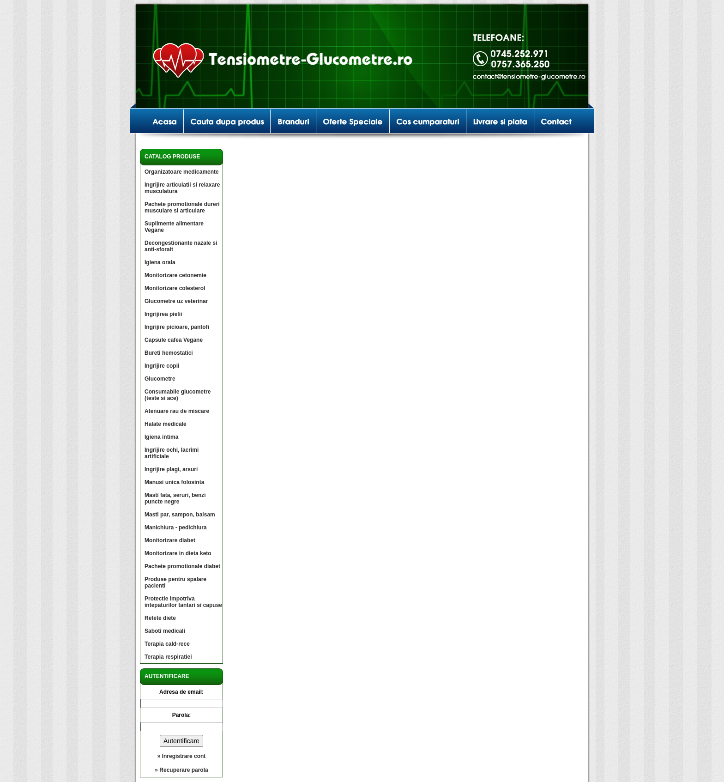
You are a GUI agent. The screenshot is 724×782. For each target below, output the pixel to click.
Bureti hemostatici (169, 353)
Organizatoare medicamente (182, 172)
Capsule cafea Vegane (174, 340)
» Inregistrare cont (181, 756)
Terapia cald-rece (167, 644)
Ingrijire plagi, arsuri (171, 469)
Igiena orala (160, 262)
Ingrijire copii (162, 366)
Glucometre (160, 379)
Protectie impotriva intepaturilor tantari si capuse (183, 601)
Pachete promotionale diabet (182, 566)
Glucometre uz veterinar (176, 301)
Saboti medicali (165, 631)
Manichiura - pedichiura (176, 527)
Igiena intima (161, 437)
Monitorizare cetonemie (175, 275)
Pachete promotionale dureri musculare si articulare (182, 207)
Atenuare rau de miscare (177, 411)
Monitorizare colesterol (175, 288)
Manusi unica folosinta (174, 482)
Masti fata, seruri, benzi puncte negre (175, 498)
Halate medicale (166, 424)
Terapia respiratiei (168, 657)
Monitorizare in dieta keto (178, 553)
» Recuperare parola (181, 770)
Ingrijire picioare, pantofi (177, 327)
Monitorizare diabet (170, 540)
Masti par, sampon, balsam (180, 514)
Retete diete (160, 618)
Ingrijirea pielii (163, 314)
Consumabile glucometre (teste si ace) (178, 394)
